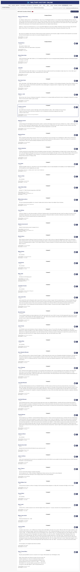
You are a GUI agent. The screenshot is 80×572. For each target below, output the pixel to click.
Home (19, 7)
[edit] (77, 17)
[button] (39, 16)
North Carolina (30, 7)
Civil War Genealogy (23, 7)
